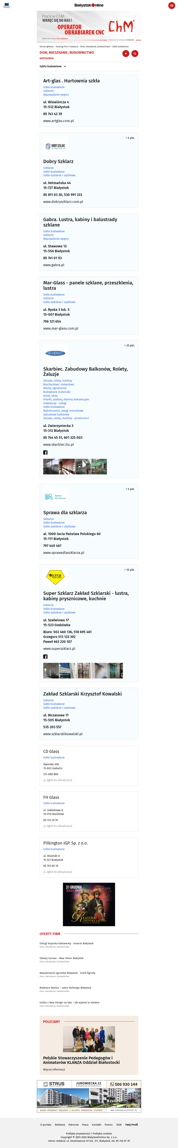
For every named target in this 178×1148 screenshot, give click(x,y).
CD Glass (51, 751)
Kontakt (96, 1124)
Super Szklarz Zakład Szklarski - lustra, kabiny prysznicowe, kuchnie (86, 596)
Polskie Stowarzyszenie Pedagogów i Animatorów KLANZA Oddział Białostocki (81, 1060)
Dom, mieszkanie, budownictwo (95, 46)
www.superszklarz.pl (59, 648)
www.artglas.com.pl (58, 121)
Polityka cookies (102, 1133)
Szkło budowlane (120, 46)
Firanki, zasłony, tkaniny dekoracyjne (66, 399)
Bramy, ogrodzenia (55, 388)
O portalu (45, 1124)
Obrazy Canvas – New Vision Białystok (62, 958)
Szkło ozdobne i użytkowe (59, 175)
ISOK (119, 1124)
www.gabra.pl (53, 265)
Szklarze (48, 90)
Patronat (73, 1124)
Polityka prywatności (78, 1133)
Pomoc (109, 1124)
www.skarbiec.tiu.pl (58, 444)
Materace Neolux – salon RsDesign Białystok (65, 987)
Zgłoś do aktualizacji (57, 780)
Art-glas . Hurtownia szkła (71, 81)
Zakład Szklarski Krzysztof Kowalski (82, 694)
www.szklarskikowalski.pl (63, 734)
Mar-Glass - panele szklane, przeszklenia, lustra (88, 285)
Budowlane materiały (56, 392)
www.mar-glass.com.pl (60, 328)
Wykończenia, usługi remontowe (63, 410)
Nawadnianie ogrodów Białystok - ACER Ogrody (67, 973)
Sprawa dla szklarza (65, 512)
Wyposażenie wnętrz (56, 94)
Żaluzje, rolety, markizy (57, 380)
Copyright (66, 1137)
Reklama (60, 1124)
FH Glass (51, 797)
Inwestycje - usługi (54, 403)
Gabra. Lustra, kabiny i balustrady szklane (80, 222)
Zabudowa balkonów (56, 414)
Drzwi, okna (50, 395)
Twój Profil (131, 1124)
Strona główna (47, 46)
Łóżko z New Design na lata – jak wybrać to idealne (69, 1002)
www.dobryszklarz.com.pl (63, 202)
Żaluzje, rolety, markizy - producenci (66, 418)
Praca (85, 1124)
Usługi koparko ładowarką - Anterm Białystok (67, 943)
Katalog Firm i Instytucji (67, 46)
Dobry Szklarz (58, 161)
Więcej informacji (54, 1069)
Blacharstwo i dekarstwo (58, 384)
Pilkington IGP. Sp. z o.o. (65, 843)
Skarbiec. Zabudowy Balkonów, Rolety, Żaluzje (85, 371)
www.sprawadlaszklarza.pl (63, 553)
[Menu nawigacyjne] (171, 5)
